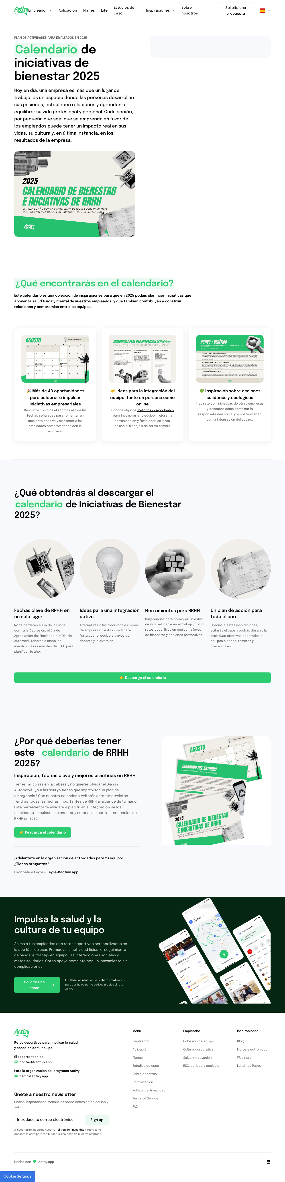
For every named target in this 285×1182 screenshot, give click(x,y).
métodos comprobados (155, 410)
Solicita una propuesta (235, 11)
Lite (104, 10)
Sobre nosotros (189, 10)
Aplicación (68, 10)
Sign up (96, 1120)
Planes (89, 10)
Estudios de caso (124, 10)
